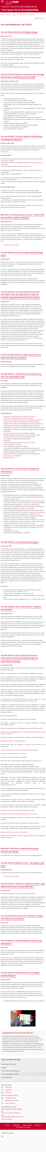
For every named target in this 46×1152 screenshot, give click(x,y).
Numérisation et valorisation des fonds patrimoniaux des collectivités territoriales (23, 427)
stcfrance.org (34, 519)
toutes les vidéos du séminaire (11, 245)
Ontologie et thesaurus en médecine (35, 1001)
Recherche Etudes (7, 1077)
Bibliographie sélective (9, 457)
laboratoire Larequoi (6, 201)
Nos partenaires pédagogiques (11, 1071)
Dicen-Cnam (41, 501)
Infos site (7, 1125)
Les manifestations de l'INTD (25, 14)
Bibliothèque (16, 1125)
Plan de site (38, 1125)
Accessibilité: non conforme (23, 1127)
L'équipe (4, 1067)
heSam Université (27, 1125)
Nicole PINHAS (11, 622)
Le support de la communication (11, 499)
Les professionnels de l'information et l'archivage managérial (18, 433)
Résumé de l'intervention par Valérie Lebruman (15, 454)
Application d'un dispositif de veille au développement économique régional (20, 823)
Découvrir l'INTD (11, 14)
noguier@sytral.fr (20, 781)
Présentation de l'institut (9, 1064)
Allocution (3, 719)
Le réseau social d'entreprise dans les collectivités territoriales (19, 437)
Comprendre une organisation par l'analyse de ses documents (19, 416)
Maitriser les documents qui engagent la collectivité (14, 757)
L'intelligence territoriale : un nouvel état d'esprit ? (13, 741)
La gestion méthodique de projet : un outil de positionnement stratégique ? (20, 750)
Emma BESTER (5, 633)
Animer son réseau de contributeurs (12, 444)
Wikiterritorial (6, 440)
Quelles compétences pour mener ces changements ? (14, 832)
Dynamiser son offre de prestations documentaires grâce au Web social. (19, 814)
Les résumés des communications (12, 455)
